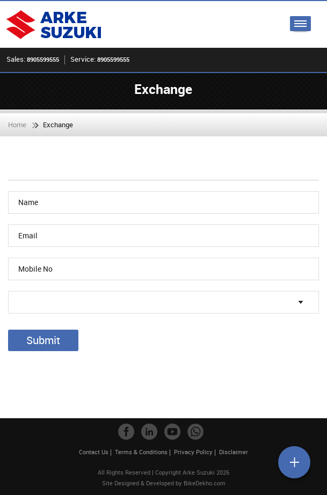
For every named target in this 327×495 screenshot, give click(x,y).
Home (17, 124)
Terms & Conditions (141, 452)
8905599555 (43, 59)
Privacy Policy (193, 452)
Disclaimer (233, 452)
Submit (43, 340)
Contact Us (93, 452)
